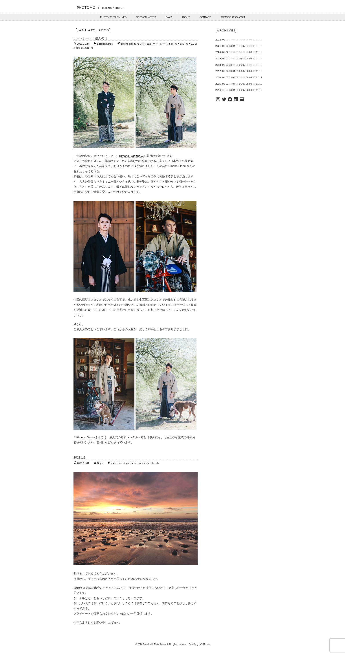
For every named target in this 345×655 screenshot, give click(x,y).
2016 (218, 77)
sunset (133, 463)
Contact (205, 17)
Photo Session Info (113, 17)
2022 (218, 39)
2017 (218, 71)
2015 (218, 84)
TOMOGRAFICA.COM (233, 17)
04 (233, 46)
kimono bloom (128, 43)
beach (113, 463)
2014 (218, 90)
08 (247, 58)
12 (260, 71)
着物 (86, 48)
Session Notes (146, 17)
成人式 (189, 43)
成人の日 (180, 43)
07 (243, 46)
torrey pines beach (149, 463)
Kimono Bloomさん (131, 156)
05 (237, 65)
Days (168, 17)
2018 (218, 65)
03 (230, 46)
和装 (171, 43)
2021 (218, 46)
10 (254, 46)
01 (223, 39)
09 (250, 52)
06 (240, 58)
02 (227, 46)
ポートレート (160, 43)
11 (257, 52)
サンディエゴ (144, 43)
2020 (218, 52)
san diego (123, 463)
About (186, 17)
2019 (218, 58)
